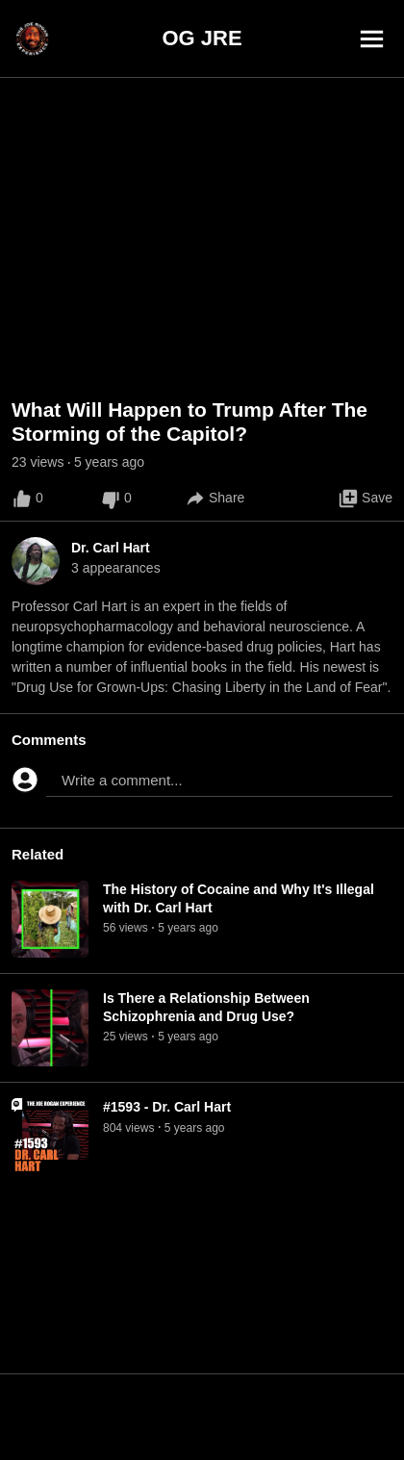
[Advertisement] (202, 1416)
